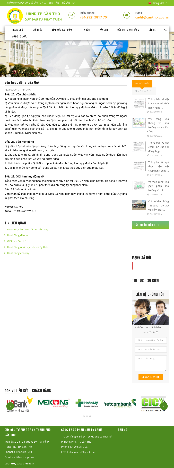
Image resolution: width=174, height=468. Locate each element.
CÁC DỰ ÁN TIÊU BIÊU (147, 225)
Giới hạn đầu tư (16, 241)
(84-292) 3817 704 (94, 17)
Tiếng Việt (156, 3)
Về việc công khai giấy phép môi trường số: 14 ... (158, 186)
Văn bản (105, 29)
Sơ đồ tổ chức (19, 36)
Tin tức (87, 29)
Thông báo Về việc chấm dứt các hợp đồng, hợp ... (158, 147)
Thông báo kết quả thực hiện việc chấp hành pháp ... (158, 166)
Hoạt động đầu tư (17, 235)
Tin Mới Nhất (142, 83)
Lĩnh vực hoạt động (63, 29)
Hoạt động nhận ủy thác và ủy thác (27, 247)
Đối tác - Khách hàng (129, 29)
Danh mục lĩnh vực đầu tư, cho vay (27, 229)
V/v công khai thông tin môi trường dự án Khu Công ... (158, 125)
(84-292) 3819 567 (79, 446)
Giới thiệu (38, 29)
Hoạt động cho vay (18, 253)
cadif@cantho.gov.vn (152, 17)
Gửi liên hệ (151, 377)
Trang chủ (17, 29)
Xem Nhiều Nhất (144, 90)
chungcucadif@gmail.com (82, 452)
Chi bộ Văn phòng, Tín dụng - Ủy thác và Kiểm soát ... (158, 205)
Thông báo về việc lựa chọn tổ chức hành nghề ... (158, 103)
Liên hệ (153, 29)
